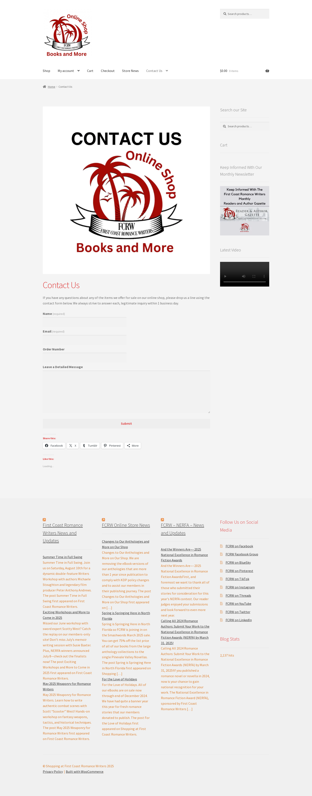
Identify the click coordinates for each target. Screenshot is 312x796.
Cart (90, 71)
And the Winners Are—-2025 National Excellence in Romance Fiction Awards (184, 554)
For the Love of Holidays (119, 679)
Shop (46, 71)
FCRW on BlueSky (238, 562)
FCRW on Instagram (240, 587)
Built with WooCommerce (84, 771)
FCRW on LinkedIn (239, 620)
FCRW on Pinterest (239, 571)
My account (66, 71)
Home (51, 87)
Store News (130, 71)
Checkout (108, 71)
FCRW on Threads (238, 595)
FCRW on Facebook (239, 546)
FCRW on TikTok (237, 579)
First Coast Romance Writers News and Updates (63, 533)
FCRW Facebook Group (242, 554)
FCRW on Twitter (238, 612)
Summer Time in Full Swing (62, 557)
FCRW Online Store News (126, 525)
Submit (126, 423)
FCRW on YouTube (238, 603)
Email (53, 331)
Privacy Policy (53, 771)
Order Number (53, 349)
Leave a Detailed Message (63, 367)
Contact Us (154, 71)
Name (54, 313)
